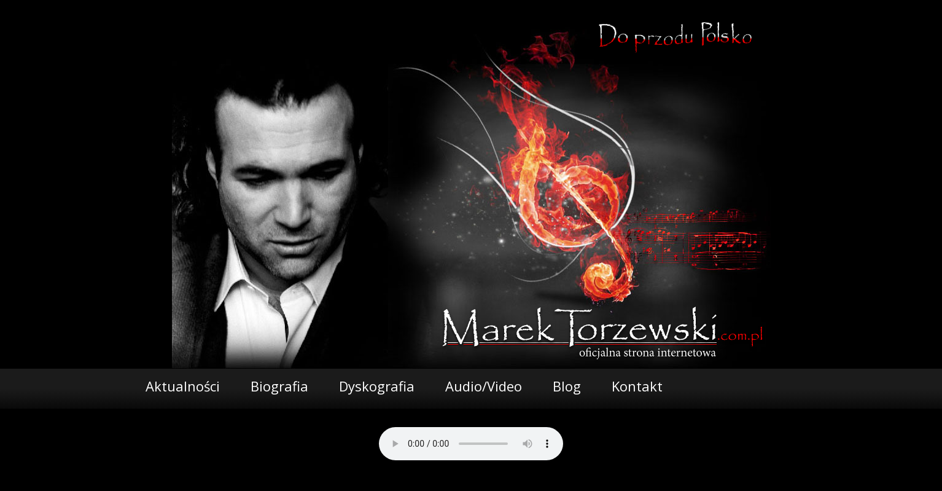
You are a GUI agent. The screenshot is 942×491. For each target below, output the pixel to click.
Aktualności (183, 386)
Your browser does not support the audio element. (471, 443)
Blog (567, 386)
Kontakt (637, 386)
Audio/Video (483, 386)
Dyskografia (377, 386)
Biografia (279, 386)
